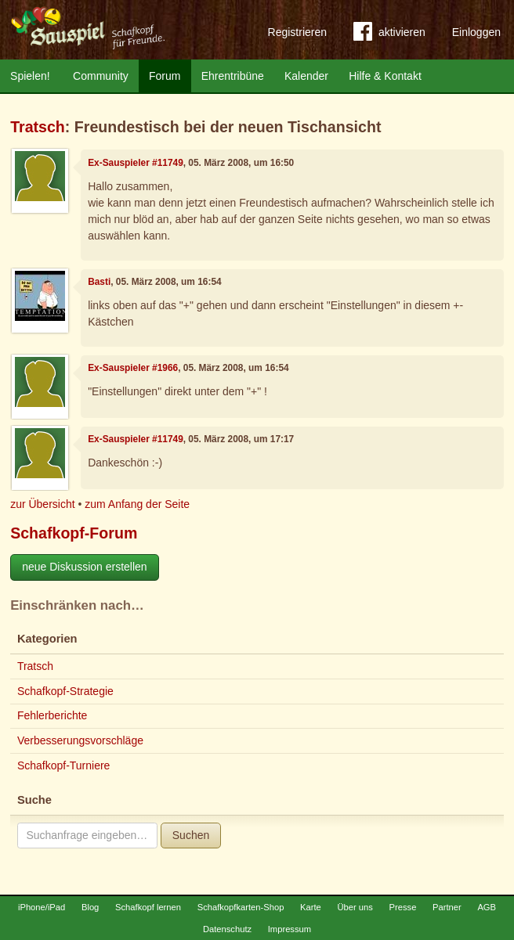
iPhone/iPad (41, 907)
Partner (447, 907)
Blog (90, 907)
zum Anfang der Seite (137, 504)
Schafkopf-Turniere (63, 765)
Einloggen (476, 32)
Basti (99, 281)
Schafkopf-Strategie (65, 691)
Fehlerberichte (52, 715)
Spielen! (30, 76)
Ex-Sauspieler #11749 (135, 162)
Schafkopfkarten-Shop (240, 907)
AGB (486, 907)
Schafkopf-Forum (73, 533)
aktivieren (389, 34)
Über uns (354, 907)
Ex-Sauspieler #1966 (133, 367)
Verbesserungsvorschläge (80, 740)
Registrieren (297, 32)
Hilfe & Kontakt (385, 76)
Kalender (306, 76)
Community (100, 76)
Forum (164, 76)
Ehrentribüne (232, 76)
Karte (310, 907)
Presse (403, 907)
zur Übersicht (42, 504)
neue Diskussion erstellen (84, 566)
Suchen (190, 835)
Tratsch (37, 126)
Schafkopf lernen (148, 907)
